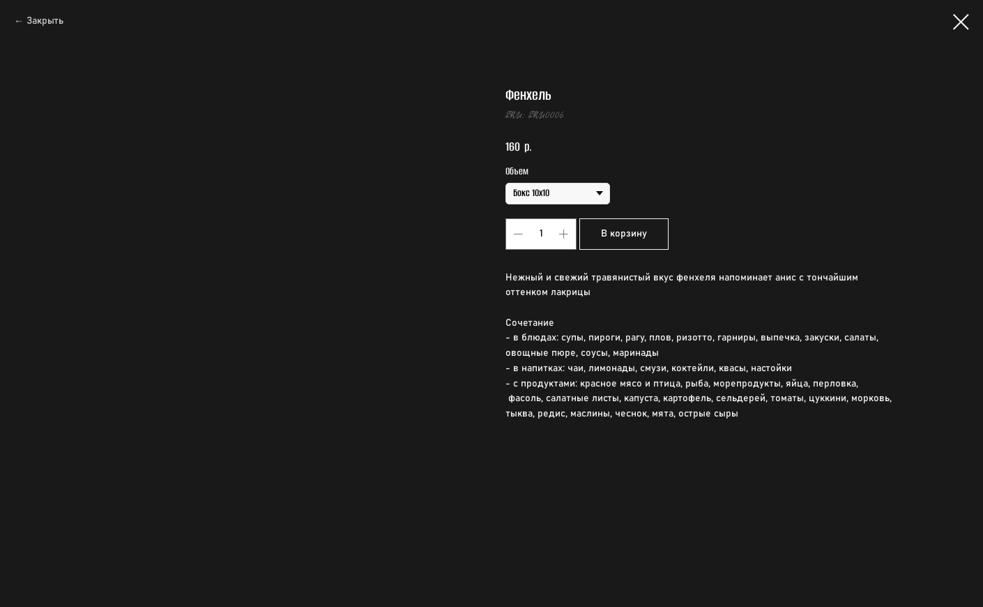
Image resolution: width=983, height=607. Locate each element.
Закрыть (44, 21)
